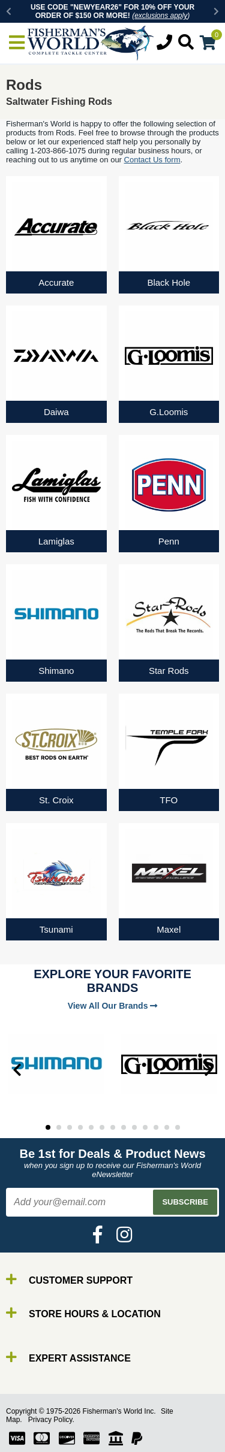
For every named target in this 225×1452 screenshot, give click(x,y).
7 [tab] (112, 1127)
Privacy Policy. (51, 1419)
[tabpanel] (56, 1064)
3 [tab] (69, 1127)
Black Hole (168, 282)
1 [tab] (48, 1127)
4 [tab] (80, 1127)
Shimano (56, 671)
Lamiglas (56, 541)
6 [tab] (102, 1127)
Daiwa (56, 412)
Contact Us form (152, 159)
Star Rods (169, 671)
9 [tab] (134, 1127)
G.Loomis (168, 412)
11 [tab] (156, 1127)
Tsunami (56, 929)
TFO (169, 800)
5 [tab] (91, 1127)
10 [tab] (145, 1127)
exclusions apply (160, 15)
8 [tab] (123, 1127)
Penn (168, 541)
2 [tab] (58, 1127)
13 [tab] (177, 1127)
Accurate (56, 282)
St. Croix (56, 800)
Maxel (169, 929)
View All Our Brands (113, 1006)
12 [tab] (166, 1127)
